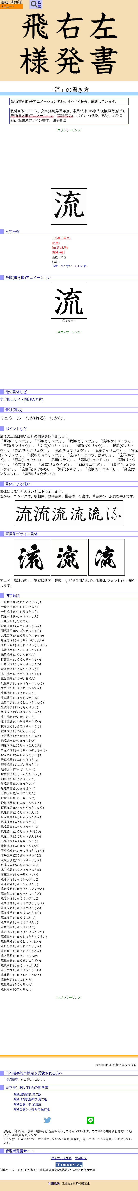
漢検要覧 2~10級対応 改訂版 (32, 1109)
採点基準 (12, 1079)
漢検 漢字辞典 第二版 (27, 1094)
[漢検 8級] (58, 252)
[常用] (56, 242)
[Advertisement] (69, 158)
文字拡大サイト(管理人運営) (21, 399)
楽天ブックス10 (61, 1158)
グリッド (70, 321)
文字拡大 (81, 1158)
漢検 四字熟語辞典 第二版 (30, 1099)
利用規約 (54, 1183)
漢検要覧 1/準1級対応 (27, 1104)
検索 (36, 4)
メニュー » (7, 6)
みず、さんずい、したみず (69, 265)
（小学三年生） (62, 238)
